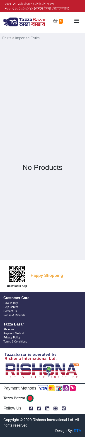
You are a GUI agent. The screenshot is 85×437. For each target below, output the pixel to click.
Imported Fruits (27, 38)
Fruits (7, 38)
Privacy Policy (11, 337)
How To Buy (10, 303)
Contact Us (10, 311)
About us (8, 329)
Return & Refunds (14, 315)
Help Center (10, 307)
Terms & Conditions (15, 341)
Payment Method (13, 333)
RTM (78, 431)
